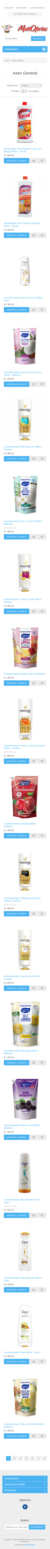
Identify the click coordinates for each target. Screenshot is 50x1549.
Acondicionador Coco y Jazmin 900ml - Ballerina (23, 522)
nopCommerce (29, 1545)
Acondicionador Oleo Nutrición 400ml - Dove (23, 1279)
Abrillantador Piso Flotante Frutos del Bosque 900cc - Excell (22, 150)
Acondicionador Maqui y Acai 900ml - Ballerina (22, 1126)
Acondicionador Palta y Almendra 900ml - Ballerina (24, 1425)
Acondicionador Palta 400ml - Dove (21, 1352)
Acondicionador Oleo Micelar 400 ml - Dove (23, 1201)
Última (44, 1458)
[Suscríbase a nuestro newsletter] (17, 1527)
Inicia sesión (21, 8)
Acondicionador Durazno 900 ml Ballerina (25, 674)
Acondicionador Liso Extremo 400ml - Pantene (23, 977)
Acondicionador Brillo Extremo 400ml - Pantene (23, 448)
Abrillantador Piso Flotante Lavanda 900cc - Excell (22, 224)
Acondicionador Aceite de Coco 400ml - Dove (24, 299)
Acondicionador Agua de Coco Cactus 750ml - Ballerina (23, 373)
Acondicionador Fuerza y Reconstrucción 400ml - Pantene (24, 747)
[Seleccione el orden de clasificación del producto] (31, 85)
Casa (7, 60)
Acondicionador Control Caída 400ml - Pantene (23, 600)
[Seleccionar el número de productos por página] (24, 91)
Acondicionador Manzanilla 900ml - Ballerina (21, 1052)
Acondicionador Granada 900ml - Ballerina (20, 825)
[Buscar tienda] (18, 38)
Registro (9, 8)
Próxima (38, 1458)
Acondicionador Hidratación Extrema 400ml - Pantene (22, 899)
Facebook (25, 1506)
